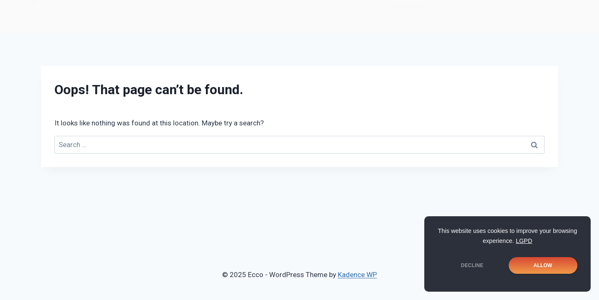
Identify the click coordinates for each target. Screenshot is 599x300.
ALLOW (543, 265)
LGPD (524, 241)
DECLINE (472, 265)
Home (92, 13)
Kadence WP (357, 274)
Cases (306, 13)
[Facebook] (481, 12)
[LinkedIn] (532, 12)
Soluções (197, 13)
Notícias (141, 13)
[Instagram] (507, 12)
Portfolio (254, 13)
